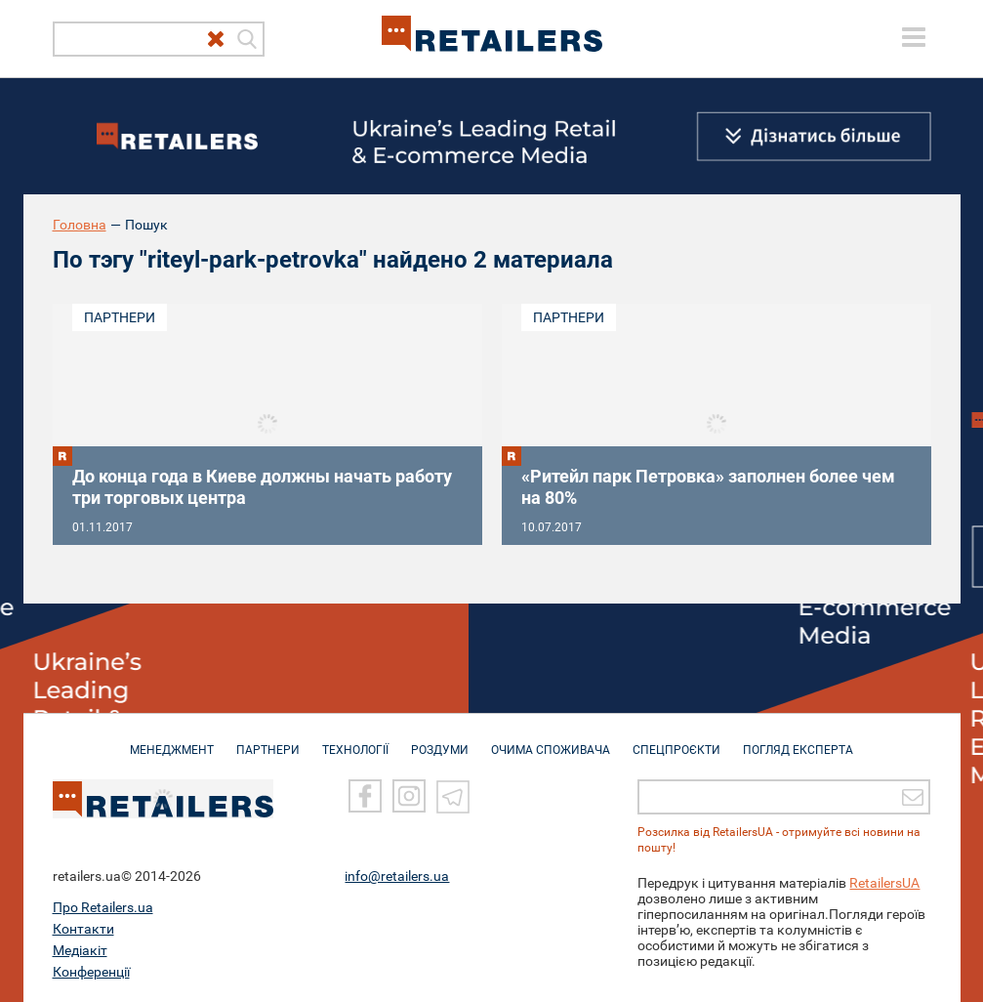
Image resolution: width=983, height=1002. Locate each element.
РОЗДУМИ (440, 740)
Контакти (83, 929)
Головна (79, 224)
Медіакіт (80, 950)
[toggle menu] (913, 37)
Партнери (119, 317)
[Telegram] (453, 796)
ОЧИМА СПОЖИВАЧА (550, 740)
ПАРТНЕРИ (268, 740)
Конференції (91, 972)
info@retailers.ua (397, 876)
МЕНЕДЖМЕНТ (172, 740)
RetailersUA (884, 883)
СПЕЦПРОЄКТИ (676, 740)
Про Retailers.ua (103, 907)
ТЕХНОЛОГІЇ (355, 740)
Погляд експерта (798, 740)
